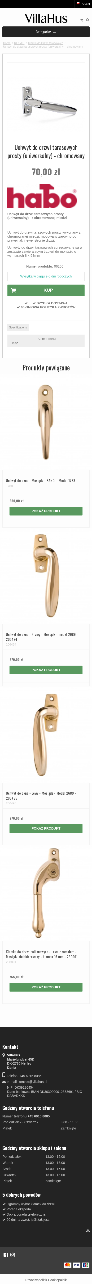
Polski (83, 3)
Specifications (18, 327)
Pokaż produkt (45, 511)
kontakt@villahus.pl (32, 1082)
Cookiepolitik (57, 1280)
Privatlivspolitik (36, 1280)
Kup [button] (30, 290)
